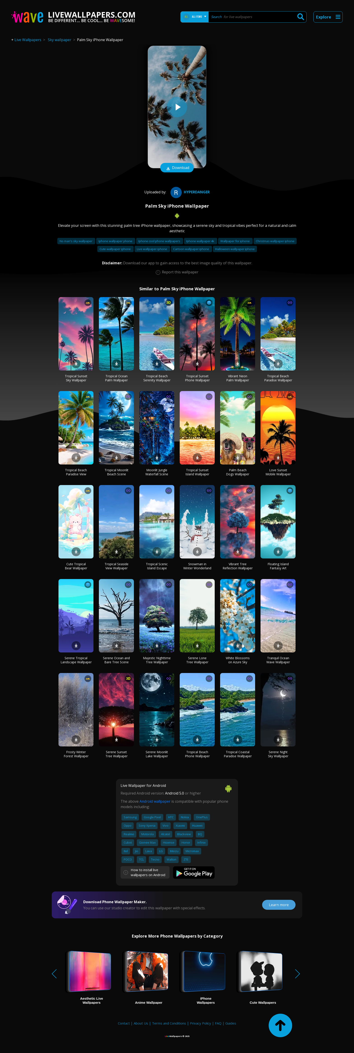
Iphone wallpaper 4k (200, 241)
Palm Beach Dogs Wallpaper (237, 472)
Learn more (279, 904)
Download (177, 168)
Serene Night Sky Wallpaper (278, 754)
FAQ (218, 1023)
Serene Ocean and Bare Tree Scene (116, 660)
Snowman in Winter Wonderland (197, 566)
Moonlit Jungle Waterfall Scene (156, 472)
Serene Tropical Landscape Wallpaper (76, 660)
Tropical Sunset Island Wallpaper (197, 472)
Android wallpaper (155, 801)
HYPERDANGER (189, 192)
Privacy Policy (200, 1023)
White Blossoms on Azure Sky (238, 660)
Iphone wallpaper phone (115, 241)
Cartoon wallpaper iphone (191, 249)
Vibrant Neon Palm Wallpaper (237, 378)
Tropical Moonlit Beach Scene (116, 472)
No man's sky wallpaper (76, 241)
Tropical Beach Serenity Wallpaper (156, 378)
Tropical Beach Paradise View (76, 472)
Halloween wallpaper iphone (235, 249)
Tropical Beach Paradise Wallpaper (278, 378)
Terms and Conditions (169, 1023)
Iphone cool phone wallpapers (159, 241)
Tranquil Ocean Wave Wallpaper (278, 660)
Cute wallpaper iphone (115, 249)
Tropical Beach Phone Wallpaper (197, 754)
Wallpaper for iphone (235, 241)
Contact (124, 1023)
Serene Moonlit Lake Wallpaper (157, 754)
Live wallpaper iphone (152, 249)
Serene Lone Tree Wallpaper (197, 660)
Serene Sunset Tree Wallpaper (116, 754)
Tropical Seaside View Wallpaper (116, 566)
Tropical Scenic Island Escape (157, 566)
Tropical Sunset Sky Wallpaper (76, 378)
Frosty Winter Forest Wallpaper (76, 754)
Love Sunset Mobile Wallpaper (278, 472)
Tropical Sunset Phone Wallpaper (197, 378)
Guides (230, 1023)
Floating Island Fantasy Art (278, 566)
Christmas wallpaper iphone (275, 241)
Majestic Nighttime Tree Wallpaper (157, 660)
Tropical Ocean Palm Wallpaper (116, 378)
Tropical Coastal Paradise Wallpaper (238, 754)
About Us (141, 1023)
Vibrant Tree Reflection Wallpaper (238, 566)
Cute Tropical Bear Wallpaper (76, 566)
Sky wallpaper (59, 39)
